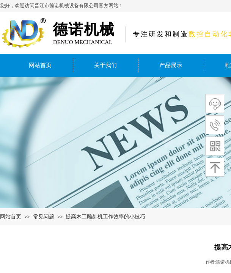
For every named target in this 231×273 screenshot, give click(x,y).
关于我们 (105, 65)
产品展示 (170, 65)
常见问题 (43, 217)
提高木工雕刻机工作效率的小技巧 (105, 217)
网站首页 (40, 65)
